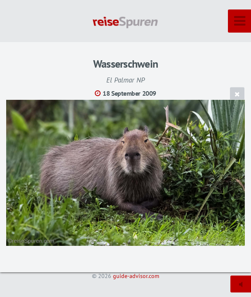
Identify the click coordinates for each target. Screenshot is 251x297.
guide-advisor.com (136, 276)
